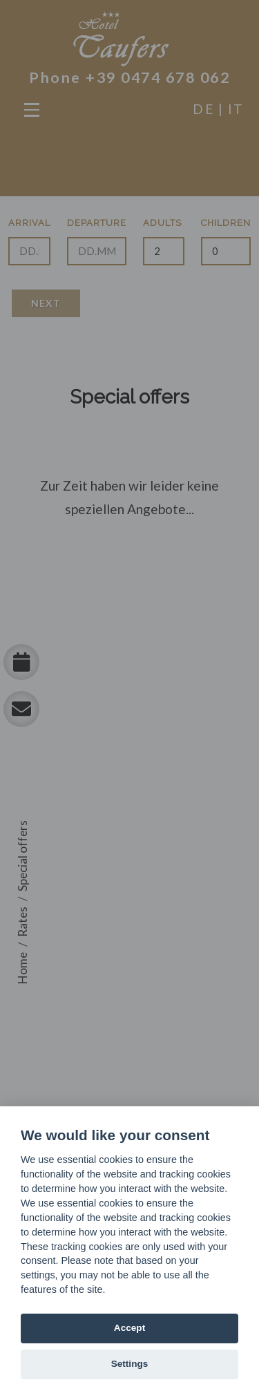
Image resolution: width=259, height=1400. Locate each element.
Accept (129, 1328)
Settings (129, 1364)
